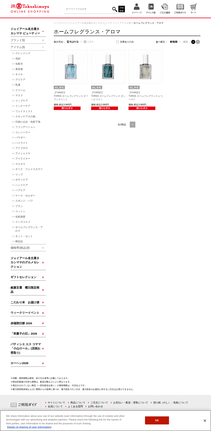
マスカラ (20, 164)
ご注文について (99, 402)
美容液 (19, 69)
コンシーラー (22, 132)
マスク (19, 95)
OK (157, 420)
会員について (55, 406)
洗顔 (17, 58)
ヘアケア (20, 190)
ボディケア (21, 179)
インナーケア (22, 105)
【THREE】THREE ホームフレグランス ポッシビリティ (108, 96)
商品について (77, 402)
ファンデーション (25, 127)
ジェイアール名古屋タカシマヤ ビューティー (93, 23)
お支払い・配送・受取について (130, 402)
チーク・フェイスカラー (29, 169)
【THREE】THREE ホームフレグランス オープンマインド (71, 96)
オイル (19, 74)
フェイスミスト (24, 111)
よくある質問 (75, 406)
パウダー (20, 137)
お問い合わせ (95, 406)
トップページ (61, 23)
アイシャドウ (22, 153)
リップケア (21, 100)
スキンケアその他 (25, 116)
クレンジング (22, 53)
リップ (19, 174)
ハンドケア (21, 185)
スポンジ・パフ (24, 200)
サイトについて (56, 402)
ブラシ (19, 206)
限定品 (19, 241)
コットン (20, 211)
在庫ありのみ (127, 41)
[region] (105, 420)
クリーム (20, 90)
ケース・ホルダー (25, 195)
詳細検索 (122, 9)
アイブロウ (21, 148)
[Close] (205, 420)
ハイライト (21, 142)
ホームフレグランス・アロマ (29, 229)
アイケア (20, 79)
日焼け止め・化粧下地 (27, 121)
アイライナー (22, 158)
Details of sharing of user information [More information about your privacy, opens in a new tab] (29, 427)
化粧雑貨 (20, 216)
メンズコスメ (22, 221)
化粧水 (19, 63)
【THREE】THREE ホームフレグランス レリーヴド (146, 96)
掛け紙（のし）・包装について (170, 402)
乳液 (17, 84)
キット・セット (24, 236)
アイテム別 (125, 23)
